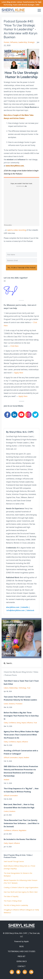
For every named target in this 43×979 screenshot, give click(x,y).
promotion (19, 704)
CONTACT (21, 966)
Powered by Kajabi (21, 941)
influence (13, 42)
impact (23, 723)
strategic (31, 42)
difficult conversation (11, 757)
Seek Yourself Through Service (14, 861)
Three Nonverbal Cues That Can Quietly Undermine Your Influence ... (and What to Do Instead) (21, 823)
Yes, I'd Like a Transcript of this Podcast (21, 268)
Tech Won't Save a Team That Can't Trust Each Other (21, 682)
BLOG (21, 946)
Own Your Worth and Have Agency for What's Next (21, 892)
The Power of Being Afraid (12, 901)
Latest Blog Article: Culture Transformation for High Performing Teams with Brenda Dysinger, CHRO (21, 3)
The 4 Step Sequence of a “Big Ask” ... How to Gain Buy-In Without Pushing (21, 790)
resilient (26, 757)
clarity (6, 723)
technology (22, 688)
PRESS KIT (21, 956)
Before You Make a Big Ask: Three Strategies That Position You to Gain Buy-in (21, 716)
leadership (22, 42)
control (6, 811)
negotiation (22, 830)
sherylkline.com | (13, 607)
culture (6, 688)
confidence (12, 723)
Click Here (14, 346)
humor (6, 42)
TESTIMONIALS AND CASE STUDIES (21, 951)
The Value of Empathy (11, 896)
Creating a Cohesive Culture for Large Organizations (21, 887)
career (6, 704)
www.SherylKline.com (15, 166)
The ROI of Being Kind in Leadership (16, 905)
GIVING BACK (21, 961)
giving (19, 723)
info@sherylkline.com (15, 610)
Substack (30, 610)
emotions (12, 704)
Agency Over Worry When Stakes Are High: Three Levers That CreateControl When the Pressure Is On (21, 735)
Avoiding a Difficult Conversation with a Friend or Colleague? (21, 752)
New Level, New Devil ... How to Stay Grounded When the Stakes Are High (19, 806)
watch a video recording (16, 230)
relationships (13, 688)
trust (28, 688)
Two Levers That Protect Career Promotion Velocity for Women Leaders (20, 698)
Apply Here (18, 373)
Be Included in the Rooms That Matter (20, 839)
